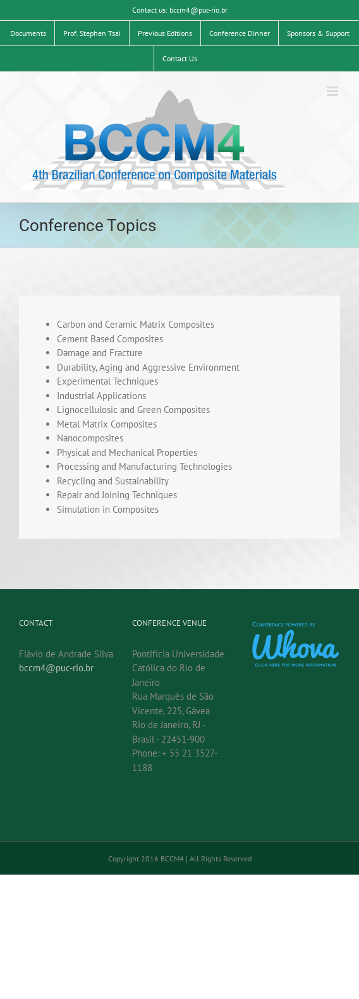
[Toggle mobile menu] (333, 91)
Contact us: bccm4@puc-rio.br (180, 10)
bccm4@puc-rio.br (56, 668)
